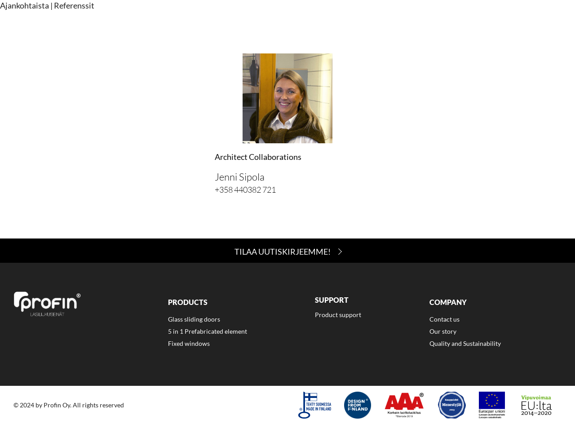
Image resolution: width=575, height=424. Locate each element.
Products (333, 30)
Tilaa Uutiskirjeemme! (282, 251)
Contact (484, 30)
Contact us (444, 319)
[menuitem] (333, 31)
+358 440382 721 (245, 189)
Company (434, 30)
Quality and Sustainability (465, 343)
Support (384, 30)
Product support (338, 314)
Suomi (542, 30)
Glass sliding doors (194, 319)
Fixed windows (189, 343)
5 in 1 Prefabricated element (207, 331)
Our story (442, 331)
